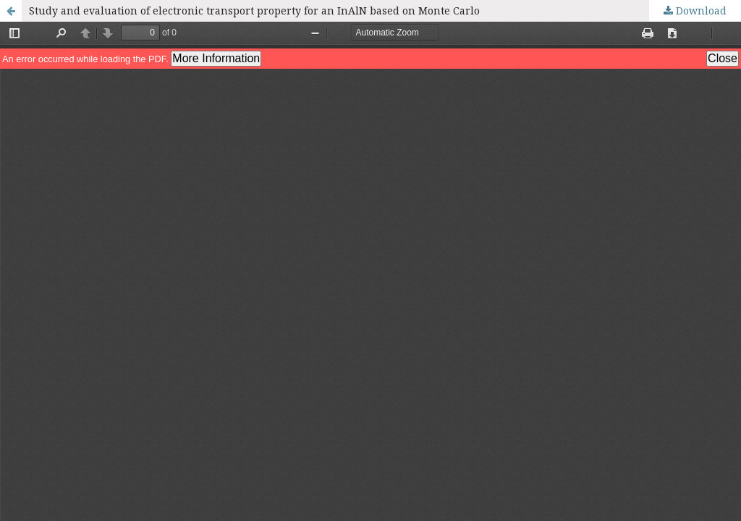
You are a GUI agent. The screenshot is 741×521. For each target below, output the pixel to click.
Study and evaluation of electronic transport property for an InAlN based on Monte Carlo (254, 10)
